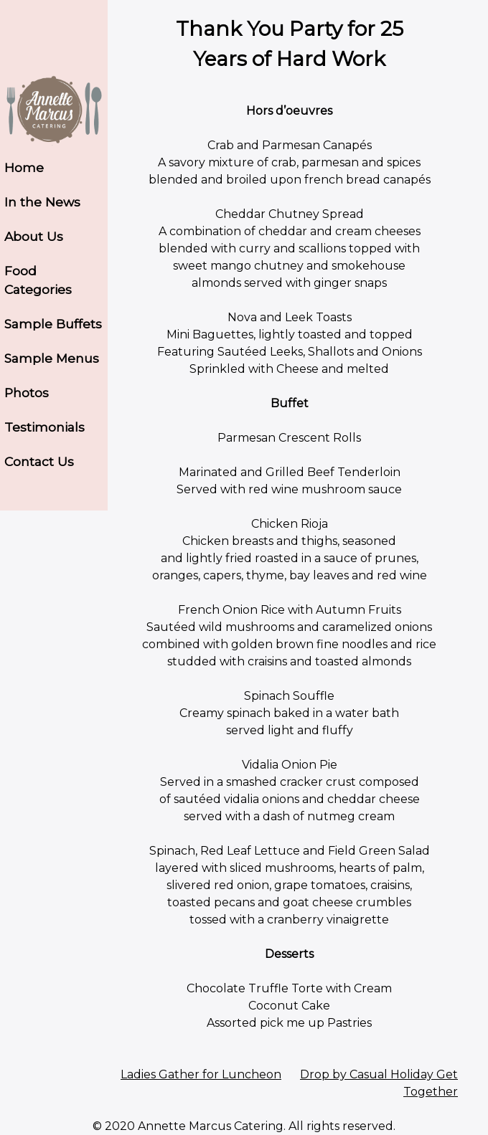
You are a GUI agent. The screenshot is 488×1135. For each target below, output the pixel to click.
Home (24, 167)
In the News (42, 201)
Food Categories (38, 280)
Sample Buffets (53, 323)
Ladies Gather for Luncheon (201, 1074)
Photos (26, 392)
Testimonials (44, 426)
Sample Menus (51, 358)
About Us (33, 236)
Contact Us (39, 461)
